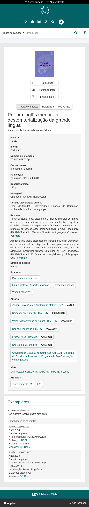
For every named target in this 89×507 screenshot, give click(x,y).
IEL (23, 466)
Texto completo (20, 384)
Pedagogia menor (64, 285)
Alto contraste (55, 2)
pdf (39, 384)
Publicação (16, 174)
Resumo (15, 215)
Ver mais (15, 235)
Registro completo (28, 106)
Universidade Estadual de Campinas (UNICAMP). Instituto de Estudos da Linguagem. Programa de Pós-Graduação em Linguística (43, 356)
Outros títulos (18, 165)
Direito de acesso (20, 262)
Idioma (14, 146)
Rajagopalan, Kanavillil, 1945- (28, 313)
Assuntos (15, 272)
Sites (13, 367)
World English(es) (21, 292)
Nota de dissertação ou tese (26, 202)
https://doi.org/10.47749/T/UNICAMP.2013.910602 (42, 371)
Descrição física (19, 184)
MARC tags (64, 106)
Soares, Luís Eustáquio (24, 345)
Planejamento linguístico (25, 278)
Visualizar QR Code (19, 447)
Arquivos (15, 377)
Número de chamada (22, 156)
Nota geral (16, 193)
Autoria (14, 299)
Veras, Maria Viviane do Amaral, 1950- (32, 321)
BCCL (24, 440)
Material (14, 137)
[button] (26, 22)
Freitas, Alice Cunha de (24, 337)
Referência (48, 106)
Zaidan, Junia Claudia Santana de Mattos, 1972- (37, 305)
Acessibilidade (34, 2)
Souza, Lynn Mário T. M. (25, 329)
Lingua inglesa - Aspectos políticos (30, 285)
